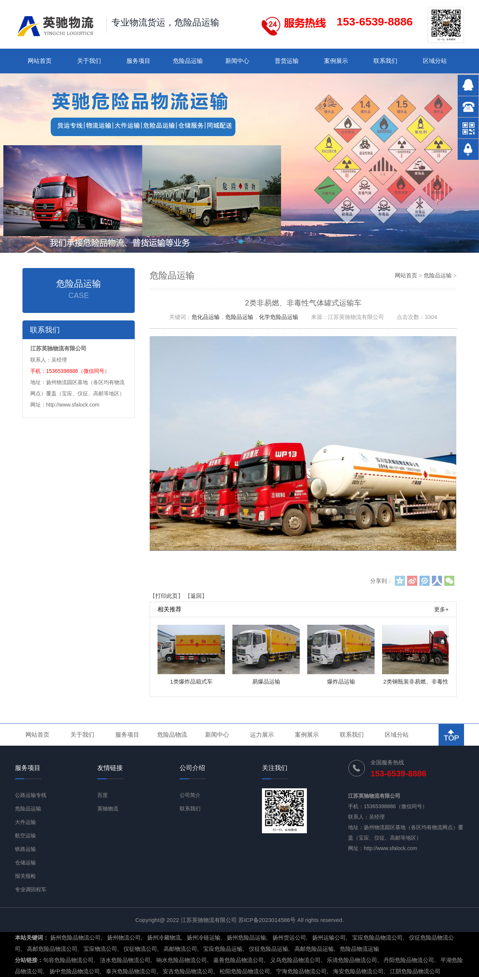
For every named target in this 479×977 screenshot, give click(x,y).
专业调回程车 (30, 889)
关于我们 (89, 61)
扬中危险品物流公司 (74, 971)
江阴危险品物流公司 (415, 971)
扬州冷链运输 (203, 937)
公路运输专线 (30, 795)
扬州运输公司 (329, 937)
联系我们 (385, 61)
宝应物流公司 (100, 949)
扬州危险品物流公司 (75, 937)
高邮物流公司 (180, 949)
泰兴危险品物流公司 (131, 971)
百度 (102, 795)
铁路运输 (25, 849)
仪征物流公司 (140, 949)
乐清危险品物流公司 (352, 960)
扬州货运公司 (289, 937)
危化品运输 (206, 317)
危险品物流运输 (359, 949)
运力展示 (262, 734)
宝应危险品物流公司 (377, 937)
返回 (196, 596)
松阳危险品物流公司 (245, 971)
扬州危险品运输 (246, 937)
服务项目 (138, 61)
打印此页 (166, 596)
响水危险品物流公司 (181, 960)
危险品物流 (172, 734)
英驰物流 (107, 809)
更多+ (441, 609)
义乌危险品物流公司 (295, 960)
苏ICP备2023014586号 (267, 920)
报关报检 (25, 876)
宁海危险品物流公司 (301, 971)
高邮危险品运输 (314, 949)
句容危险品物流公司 (68, 960)
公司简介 (190, 795)
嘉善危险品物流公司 (238, 960)
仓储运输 (25, 862)
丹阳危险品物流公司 (409, 960)
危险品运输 (188, 61)
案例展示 (336, 61)
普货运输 (287, 61)
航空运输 (25, 835)
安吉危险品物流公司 (188, 971)
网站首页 (40, 61)
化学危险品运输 (278, 317)
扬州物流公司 (124, 937)
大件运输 (25, 822)
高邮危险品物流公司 (52, 949)
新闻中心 (237, 61)
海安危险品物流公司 (358, 971)
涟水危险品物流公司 (125, 960)
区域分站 (435, 61)
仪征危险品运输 (268, 949)
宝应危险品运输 (222, 949)
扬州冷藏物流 (164, 937)
